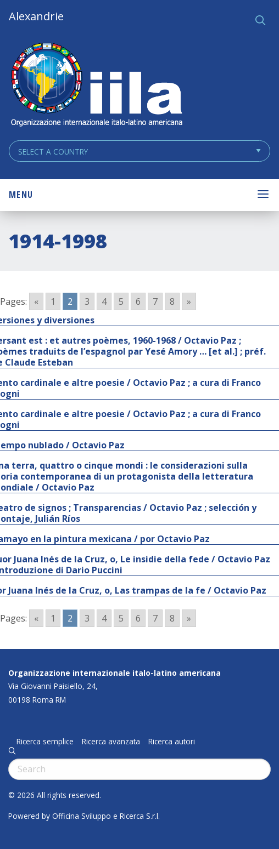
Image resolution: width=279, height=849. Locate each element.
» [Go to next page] (189, 301)
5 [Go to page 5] (121, 301)
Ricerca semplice (45, 741)
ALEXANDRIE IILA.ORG (96, 86)
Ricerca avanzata (111, 741)
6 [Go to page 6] (138, 301)
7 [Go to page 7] (155, 301)
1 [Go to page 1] (53, 301)
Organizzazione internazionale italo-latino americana (114, 673)
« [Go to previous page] (36, 301)
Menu (21, 195)
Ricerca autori (171, 741)
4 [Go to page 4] (104, 301)
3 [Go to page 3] (87, 301)
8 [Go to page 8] (172, 301)
